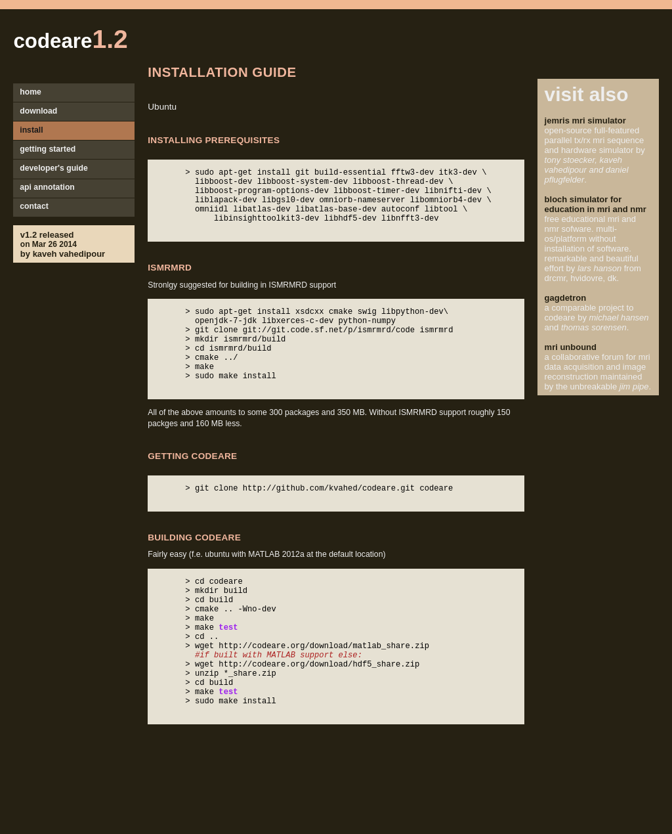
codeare (70, 41)
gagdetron (566, 298)
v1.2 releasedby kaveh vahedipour (62, 244)
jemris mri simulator (585, 120)
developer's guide (54, 168)
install (31, 130)
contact (34, 206)
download (38, 111)
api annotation (47, 187)
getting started (47, 149)
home (30, 92)
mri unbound (571, 347)
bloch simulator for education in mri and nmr (595, 204)
